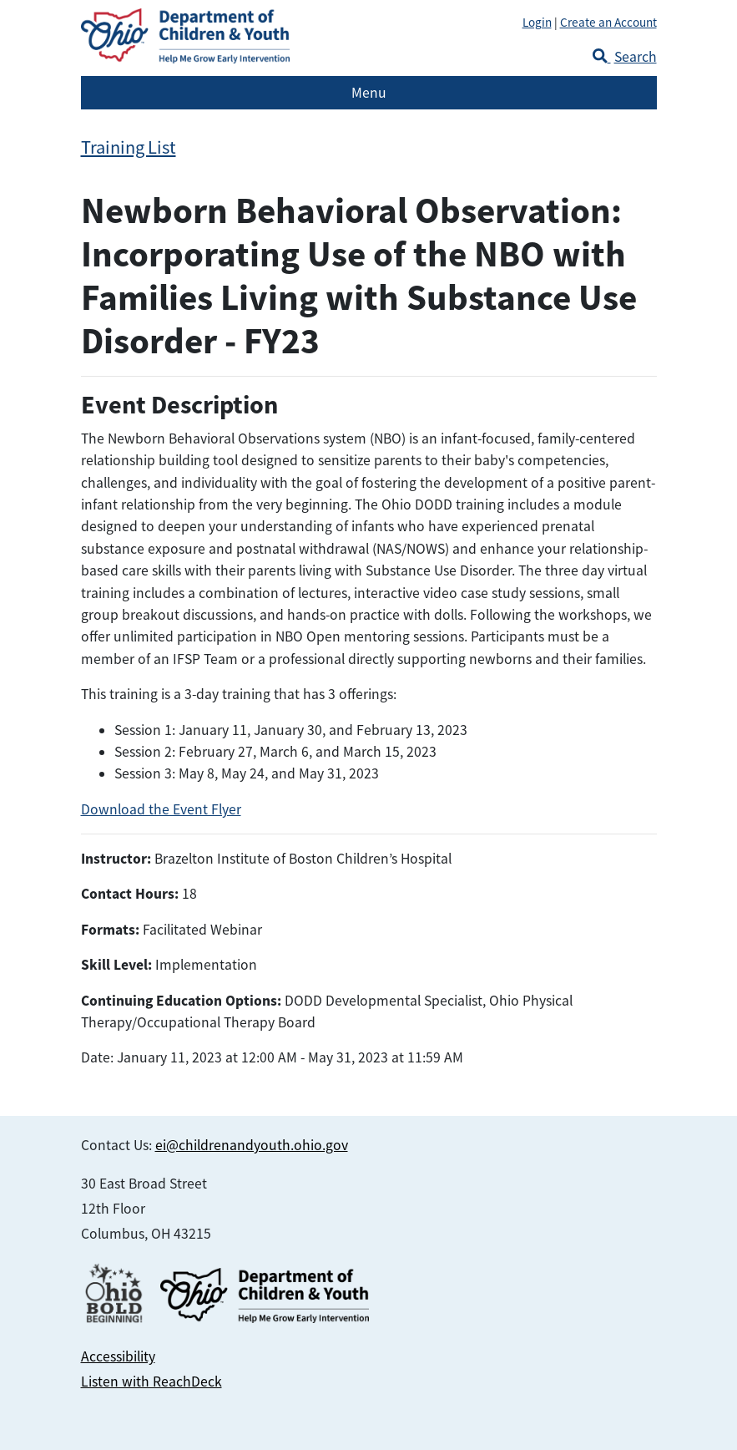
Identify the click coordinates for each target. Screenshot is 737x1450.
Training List (128, 147)
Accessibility (118, 1356)
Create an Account (608, 22)
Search (625, 57)
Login (537, 22)
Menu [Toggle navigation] (368, 93)
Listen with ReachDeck (151, 1381)
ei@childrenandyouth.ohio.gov (251, 1145)
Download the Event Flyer (161, 809)
